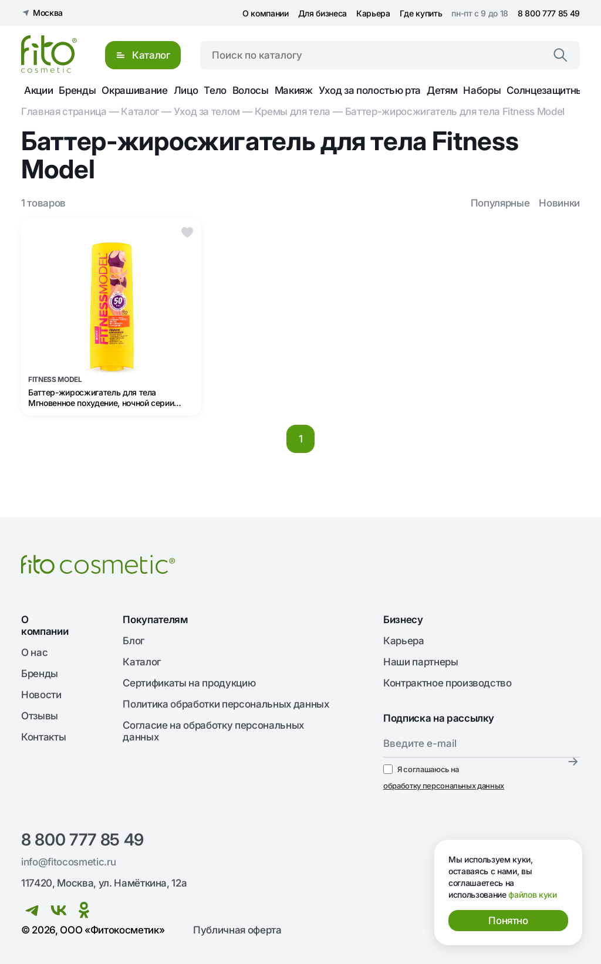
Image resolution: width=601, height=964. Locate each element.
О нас (34, 652)
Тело (215, 90)
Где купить (421, 13)
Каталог (140, 111)
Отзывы (39, 716)
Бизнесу (403, 619)
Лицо (186, 90)
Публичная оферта (237, 930)
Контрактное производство (447, 683)
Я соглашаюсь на (443, 778)
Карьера (373, 13)
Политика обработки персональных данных (226, 704)
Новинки (559, 203)
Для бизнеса (322, 13)
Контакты (43, 737)
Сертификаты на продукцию (189, 683)
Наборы (482, 90)
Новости (41, 695)
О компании (265, 13)
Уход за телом (207, 111)
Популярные (500, 203)
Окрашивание (134, 90)
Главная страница (64, 111)
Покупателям (155, 619)
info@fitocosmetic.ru (68, 862)
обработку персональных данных (443, 785)
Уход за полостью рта (370, 90)
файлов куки (532, 894)
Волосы (250, 90)
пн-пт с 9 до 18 (479, 13)
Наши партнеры (420, 662)
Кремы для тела (292, 111)
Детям (442, 90)
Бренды (77, 90)
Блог (133, 641)
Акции (38, 90)
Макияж (294, 90)
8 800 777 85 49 (549, 13)
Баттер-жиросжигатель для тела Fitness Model (455, 111)
